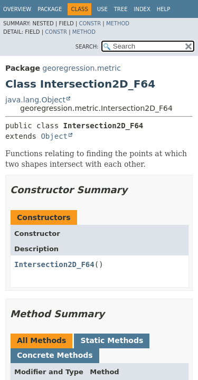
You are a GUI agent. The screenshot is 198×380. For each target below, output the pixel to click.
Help (163, 9)
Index (142, 9)
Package (49, 9)
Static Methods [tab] (111, 340)
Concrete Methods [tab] (55, 355)
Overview (17, 9)
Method (117, 23)
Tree (121, 9)
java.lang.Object (35, 100)
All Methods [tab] (41, 340)
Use (102, 9)
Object (54, 136)
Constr (90, 23)
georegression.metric (81, 68)
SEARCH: (87, 47)
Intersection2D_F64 (54, 264)
